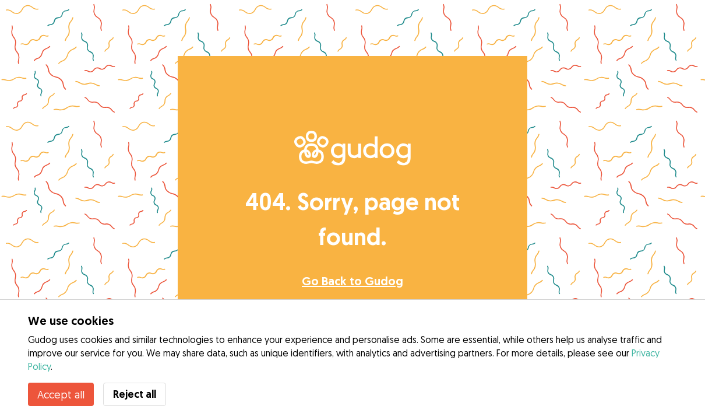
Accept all (60, 394)
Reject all (134, 394)
